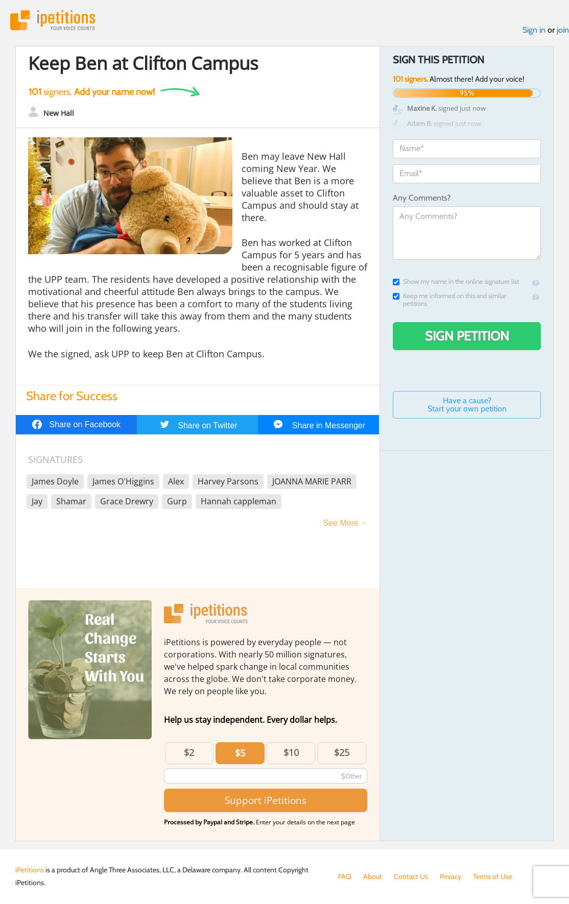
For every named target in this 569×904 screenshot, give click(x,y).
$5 (240, 753)
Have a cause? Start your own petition (467, 404)
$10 (291, 752)
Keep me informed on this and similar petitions (449, 299)
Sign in (534, 30)
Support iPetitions (265, 800)
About (372, 876)
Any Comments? (422, 198)
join (563, 30)
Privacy (450, 876)
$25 (341, 752)
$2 (189, 752)
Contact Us (411, 876)
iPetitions (52, 20)
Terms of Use (492, 876)
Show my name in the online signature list (456, 281)
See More (341, 523)
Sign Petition (467, 336)
